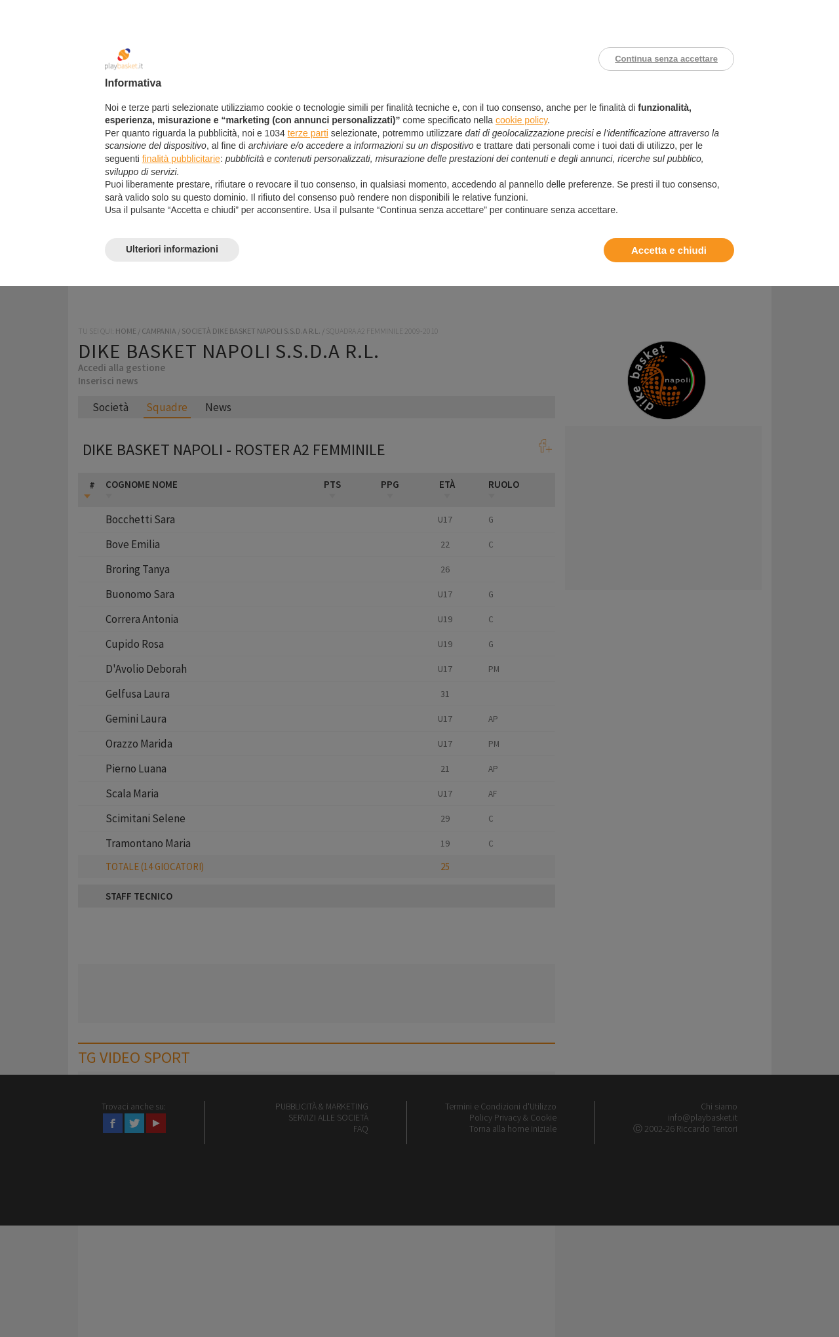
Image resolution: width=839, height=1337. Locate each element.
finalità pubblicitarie (181, 158)
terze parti (308, 133)
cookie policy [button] (521, 120)
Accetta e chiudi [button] (669, 250)
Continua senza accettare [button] (666, 59)
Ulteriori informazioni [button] (172, 249)
